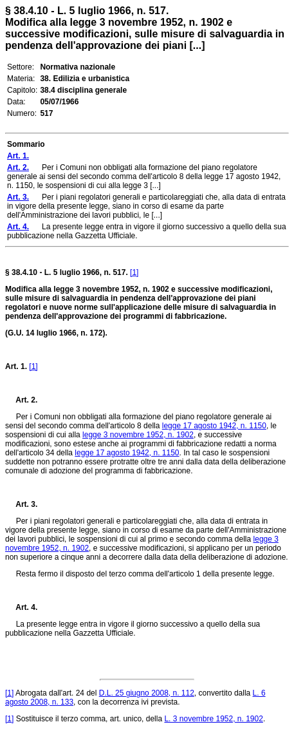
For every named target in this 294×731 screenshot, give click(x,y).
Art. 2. (21, 399)
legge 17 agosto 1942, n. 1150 (214, 425)
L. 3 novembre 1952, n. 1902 (213, 718)
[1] (134, 272)
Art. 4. (21, 607)
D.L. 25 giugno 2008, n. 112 (146, 693)
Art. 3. (21, 504)
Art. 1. (16, 366)
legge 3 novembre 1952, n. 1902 (138, 434)
